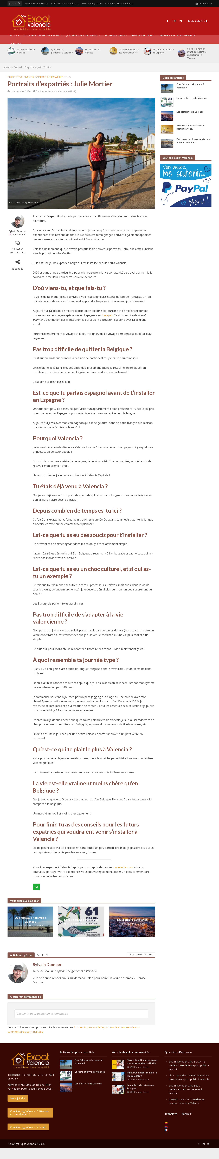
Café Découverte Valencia (64, 3)
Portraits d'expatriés (49, 77)
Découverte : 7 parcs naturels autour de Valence (193, 141)
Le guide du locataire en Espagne (163, 51)
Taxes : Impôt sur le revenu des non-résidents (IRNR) (142, 1062)
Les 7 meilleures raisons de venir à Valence (185, 1089)
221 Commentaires (139, 1092)
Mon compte (197, 20)
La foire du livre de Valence (26, 51)
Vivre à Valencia (142, 35)
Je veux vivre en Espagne (82, 35)
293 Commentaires (139, 1067)
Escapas (107, 315)
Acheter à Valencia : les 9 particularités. (129, 51)
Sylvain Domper (18, 231)
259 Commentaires (139, 1079)
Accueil (7, 67)
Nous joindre (17, 1098)
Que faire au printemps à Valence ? (62, 51)
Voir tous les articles (141, 954)
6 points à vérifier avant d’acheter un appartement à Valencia (196, 53)
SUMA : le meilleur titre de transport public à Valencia (189, 1065)
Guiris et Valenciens (21, 77)
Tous (67, 77)
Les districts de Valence (92, 51)
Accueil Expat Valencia (36, 3)
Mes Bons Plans (115, 35)
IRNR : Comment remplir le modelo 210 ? (142, 1074)
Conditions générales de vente (28, 1127)
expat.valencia (18, 234)
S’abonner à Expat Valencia (119, 3)
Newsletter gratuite (92, 3)
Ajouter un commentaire (17, 250)
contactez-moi (124, 867)
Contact (16, 43)
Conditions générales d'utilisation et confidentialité (29, 1112)
